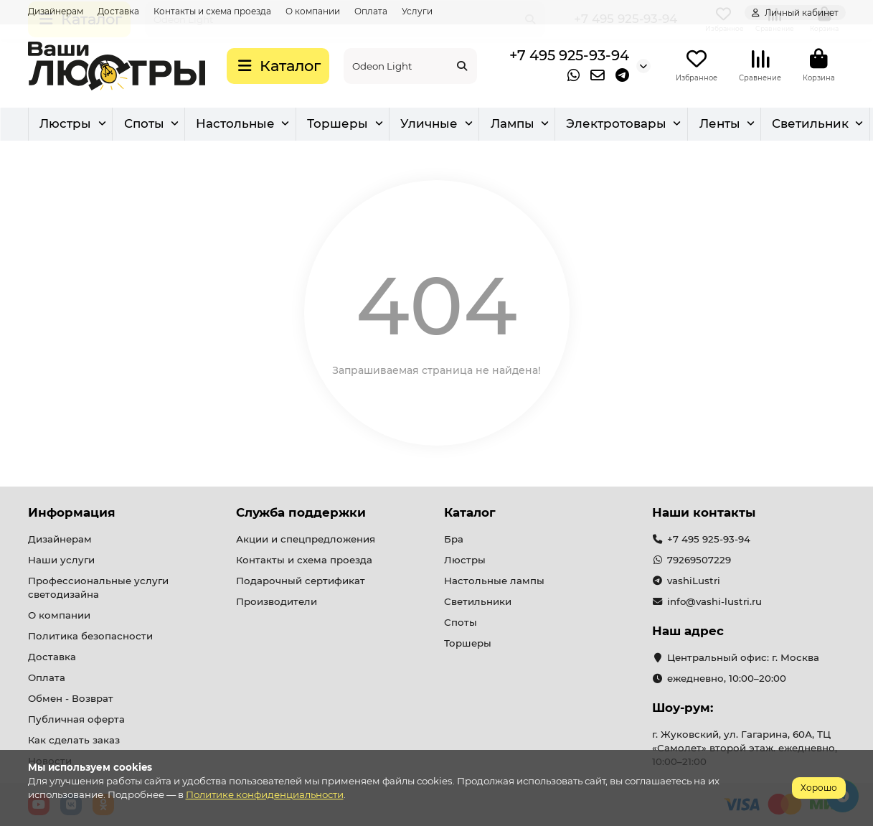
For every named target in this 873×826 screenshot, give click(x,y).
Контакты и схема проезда (212, 11)
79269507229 (699, 560)
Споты (349, 125)
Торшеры (564, 125)
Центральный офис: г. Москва (743, 658)
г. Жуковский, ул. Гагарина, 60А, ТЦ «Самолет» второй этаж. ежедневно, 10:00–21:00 (744, 748)
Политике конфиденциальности (265, 794)
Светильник (178, 125)
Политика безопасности (90, 636)
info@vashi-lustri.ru (714, 602)
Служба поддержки (301, 513)
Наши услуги (61, 560)
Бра (273, 125)
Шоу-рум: (682, 708)
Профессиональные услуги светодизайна (98, 588)
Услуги (417, 11)
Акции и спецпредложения (305, 539)
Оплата (370, 11)
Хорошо (819, 787)
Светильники (477, 602)
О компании (313, 11)
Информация (71, 513)
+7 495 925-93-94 (569, 56)
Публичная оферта (76, 719)
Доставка (118, 11)
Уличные (668, 125)
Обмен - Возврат (70, 699)
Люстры (71, 125)
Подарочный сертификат (300, 581)
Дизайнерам (55, 11)
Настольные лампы (494, 581)
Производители (276, 602)
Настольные (451, 125)
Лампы (762, 125)
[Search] (410, 67)
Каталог (470, 513)
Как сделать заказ (74, 740)
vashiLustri (693, 581)
